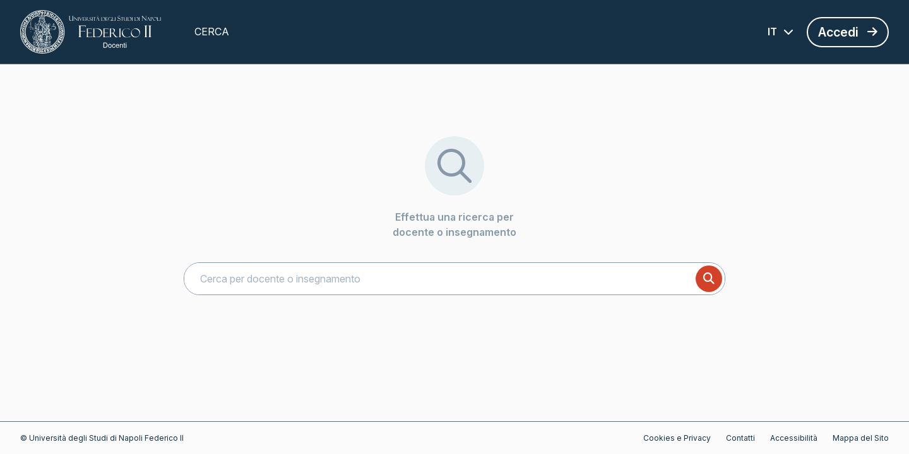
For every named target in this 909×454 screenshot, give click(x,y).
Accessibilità (793, 438)
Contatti (740, 438)
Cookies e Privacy (677, 438)
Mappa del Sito (861, 438)
